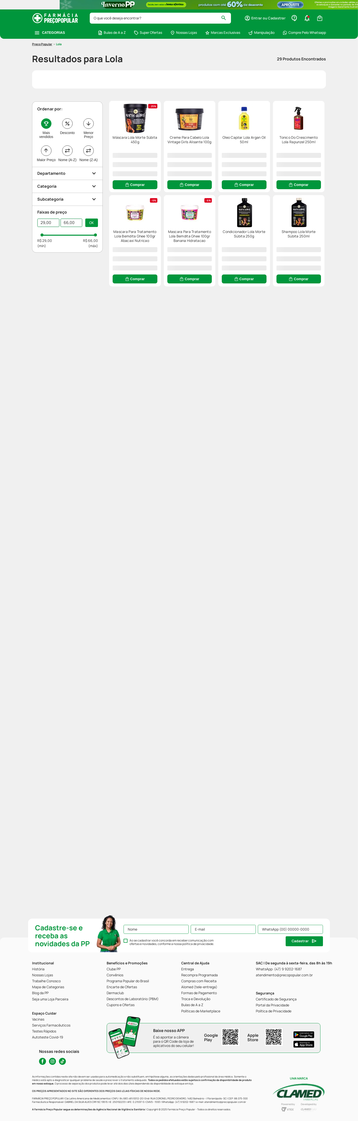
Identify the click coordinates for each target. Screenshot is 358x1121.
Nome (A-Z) (67, 163)
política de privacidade (197, 944)
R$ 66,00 (90, 244)
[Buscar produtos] (225, 18)
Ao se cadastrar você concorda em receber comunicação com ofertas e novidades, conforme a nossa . (172, 942)
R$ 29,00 (44, 244)
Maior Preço (46, 163)
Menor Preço (88, 138)
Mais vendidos (46, 138)
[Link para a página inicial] (42, 48)
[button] (264, 18)
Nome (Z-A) (88, 163)
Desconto (67, 136)
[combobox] (160, 18)
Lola (59, 48)
